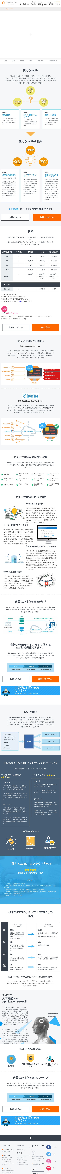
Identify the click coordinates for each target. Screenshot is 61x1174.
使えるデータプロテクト (7, 1157)
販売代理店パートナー (21, 1149)
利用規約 (33, 1154)
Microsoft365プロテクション (8, 1162)
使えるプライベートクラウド (8, 1170)
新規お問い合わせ (20, 1159)
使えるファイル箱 (6, 1151)
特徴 (31, 60)
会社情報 (33, 1151)
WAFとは (40, 60)
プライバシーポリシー (36, 1160)
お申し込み (45, 327)
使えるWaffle (4, 1164)
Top (5, 60)
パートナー (40, 2)
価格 (13, 60)
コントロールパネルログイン (23, 1164)
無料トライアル (16, 327)
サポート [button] (58, 4)
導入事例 (51, 4)
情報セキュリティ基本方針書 (38, 1158)
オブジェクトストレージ (7, 1172)
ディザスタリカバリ (6, 1161)
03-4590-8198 (16, 699)
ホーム (2, 9)
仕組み (22, 60)
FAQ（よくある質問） (21, 1162)
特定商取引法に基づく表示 (37, 1156)
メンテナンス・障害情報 (22, 1160)
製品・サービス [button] (42, 4)
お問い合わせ (53, 60)
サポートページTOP (21, 1157)
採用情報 (33, 1153)
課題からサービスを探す (29, 4)
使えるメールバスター (7, 1159)
